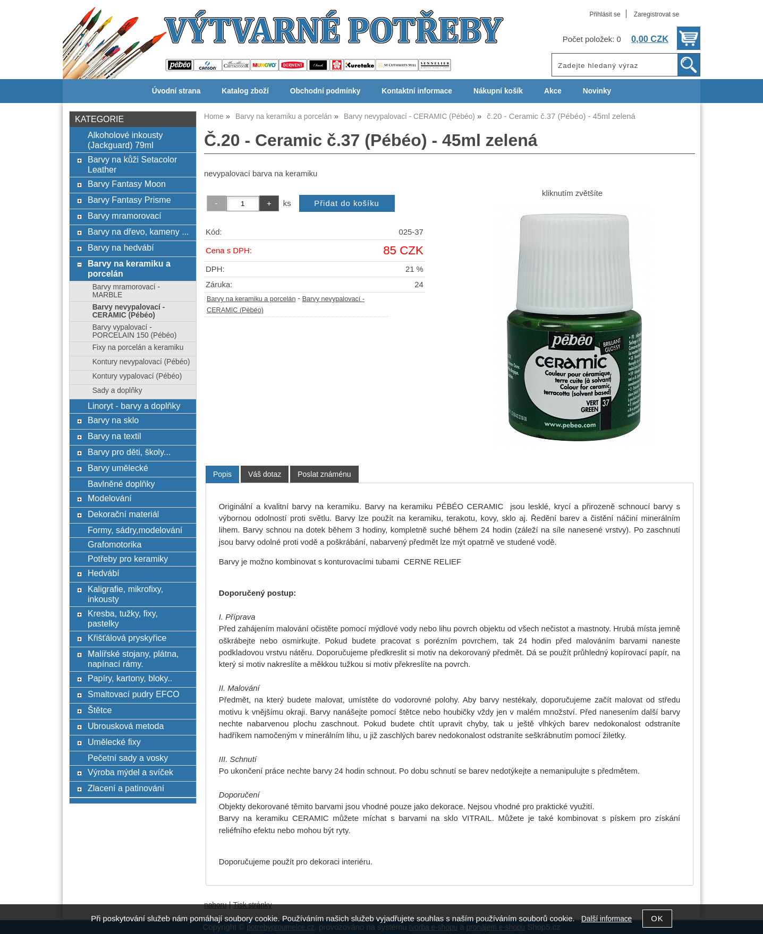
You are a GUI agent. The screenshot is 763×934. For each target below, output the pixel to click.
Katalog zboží (245, 91)
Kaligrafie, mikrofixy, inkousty (125, 594)
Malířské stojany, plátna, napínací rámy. (133, 659)
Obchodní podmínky (325, 91)
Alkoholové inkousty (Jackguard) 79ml (125, 140)
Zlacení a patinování (126, 788)
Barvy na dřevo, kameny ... (138, 231)
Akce (553, 91)
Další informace (606, 919)
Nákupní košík (498, 91)
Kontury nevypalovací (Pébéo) (141, 362)
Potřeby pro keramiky (128, 558)
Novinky (597, 91)
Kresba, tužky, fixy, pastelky (123, 618)
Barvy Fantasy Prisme (129, 199)
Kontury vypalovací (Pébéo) (137, 376)
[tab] (222, 474)
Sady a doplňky (117, 391)
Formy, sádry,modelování (135, 530)
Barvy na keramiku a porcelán (251, 299)
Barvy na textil (114, 436)
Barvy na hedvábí (121, 247)
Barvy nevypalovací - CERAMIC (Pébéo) (128, 311)
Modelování (110, 498)
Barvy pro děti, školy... (129, 452)
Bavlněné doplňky (121, 484)
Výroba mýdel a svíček (130, 772)
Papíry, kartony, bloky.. (130, 678)
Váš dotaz (264, 474)
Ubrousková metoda (126, 726)
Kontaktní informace (417, 91)
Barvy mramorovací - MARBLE (126, 291)
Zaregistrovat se (656, 14)
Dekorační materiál (123, 514)
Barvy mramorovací (125, 215)
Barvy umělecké (118, 468)
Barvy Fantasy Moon (127, 183)
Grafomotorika (114, 544)
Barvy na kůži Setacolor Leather (132, 164)
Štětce (100, 710)
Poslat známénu (324, 474)
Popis (222, 474)
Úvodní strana (176, 91)
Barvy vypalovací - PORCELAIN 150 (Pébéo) (134, 331)
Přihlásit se (604, 14)
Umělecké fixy (114, 742)
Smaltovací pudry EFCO (134, 694)
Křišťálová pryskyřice (127, 637)
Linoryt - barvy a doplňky (134, 405)
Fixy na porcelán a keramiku (138, 348)
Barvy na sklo (113, 420)
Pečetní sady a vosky (128, 757)
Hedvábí (104, 573)
